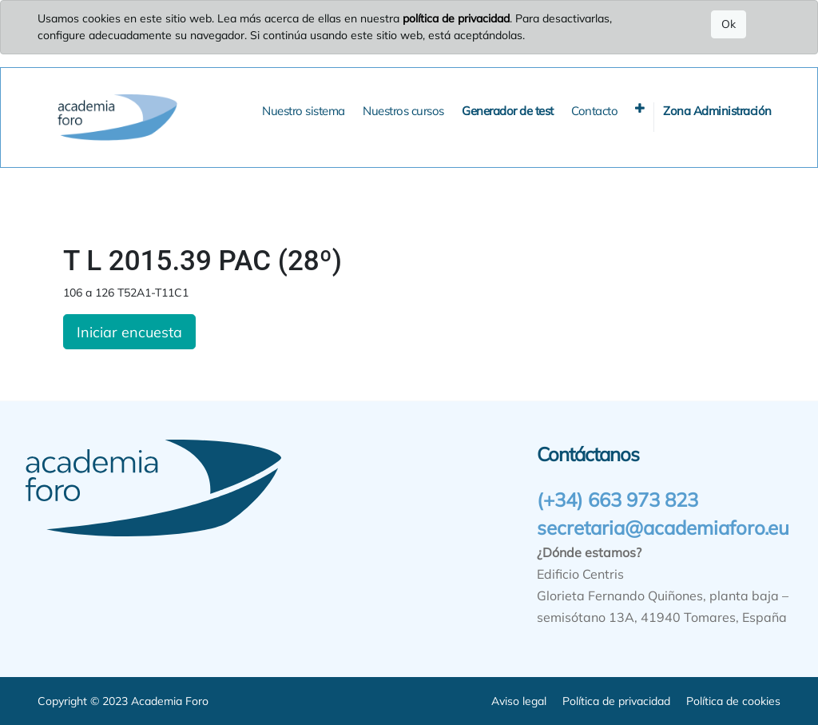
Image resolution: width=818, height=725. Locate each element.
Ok (728, 24)
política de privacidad (456, 18)
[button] (639, 108)
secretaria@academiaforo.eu (663, 528)
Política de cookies (733, 701)
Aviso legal (518, 701)
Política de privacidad (616, 701)
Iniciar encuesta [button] (129, 332)
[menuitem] (303, 111)
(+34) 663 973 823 (617, 500)
